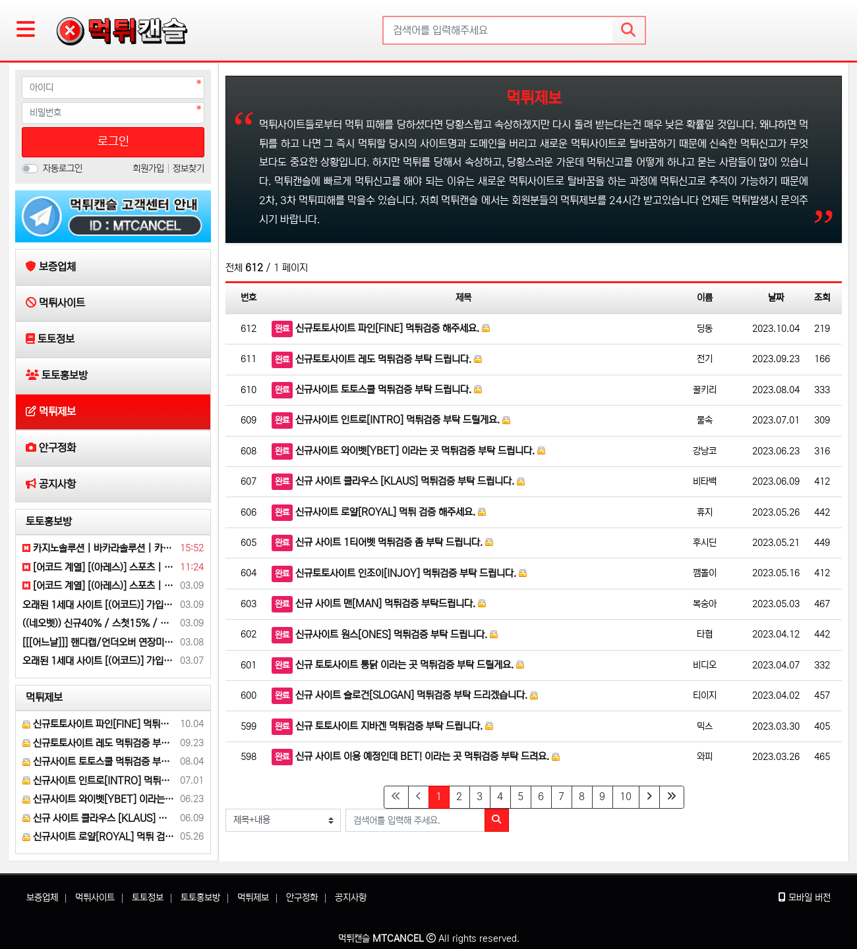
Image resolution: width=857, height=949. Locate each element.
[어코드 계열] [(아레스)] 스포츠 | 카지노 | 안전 (98, 567)
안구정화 (302, 897)
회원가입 (150, 168)
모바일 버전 (805, 897)
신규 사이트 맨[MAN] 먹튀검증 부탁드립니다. (379, 604)
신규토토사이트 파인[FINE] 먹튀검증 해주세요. (381, 329)
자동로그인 (62, 168)
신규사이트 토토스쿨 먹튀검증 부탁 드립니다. (377, 390)
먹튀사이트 (95, 897)
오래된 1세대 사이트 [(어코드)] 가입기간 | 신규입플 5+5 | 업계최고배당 (98, 604)
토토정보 (147, 897)
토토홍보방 (49, 522)
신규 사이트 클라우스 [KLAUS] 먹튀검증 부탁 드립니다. (398, 482)
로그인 (113, 141)
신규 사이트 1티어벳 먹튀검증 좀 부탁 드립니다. (382, 543)
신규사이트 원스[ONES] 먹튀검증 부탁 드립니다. (385, 635)
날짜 (776, 297)
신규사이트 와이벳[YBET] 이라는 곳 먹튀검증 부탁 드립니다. (408, 451)
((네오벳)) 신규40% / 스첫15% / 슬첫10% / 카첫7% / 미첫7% (98, 623)
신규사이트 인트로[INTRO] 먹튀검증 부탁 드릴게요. (391, 420)
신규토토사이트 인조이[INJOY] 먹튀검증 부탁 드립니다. (399, 574)
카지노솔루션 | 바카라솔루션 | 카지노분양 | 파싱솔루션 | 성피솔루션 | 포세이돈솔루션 (98, 548)
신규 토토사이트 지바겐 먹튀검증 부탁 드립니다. (382, 727)
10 (626, 796)
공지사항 (351, 897)
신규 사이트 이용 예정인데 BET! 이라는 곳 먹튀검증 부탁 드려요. (416, 757)
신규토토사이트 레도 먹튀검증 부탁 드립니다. (377, 360)
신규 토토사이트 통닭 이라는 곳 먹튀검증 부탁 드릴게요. (398, 665)
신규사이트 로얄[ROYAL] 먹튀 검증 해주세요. (379, 512)
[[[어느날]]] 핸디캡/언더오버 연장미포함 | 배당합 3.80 (98, 642)
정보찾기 (188, 168)
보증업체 (42, 897)
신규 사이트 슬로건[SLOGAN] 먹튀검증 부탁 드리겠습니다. (405, 696)
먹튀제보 (44, 697)
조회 (822, 297)
